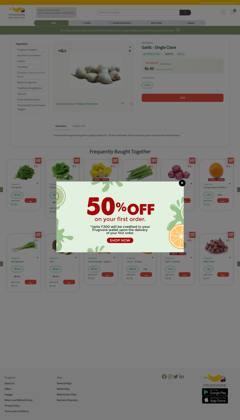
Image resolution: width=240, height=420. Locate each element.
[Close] (182, 183)
